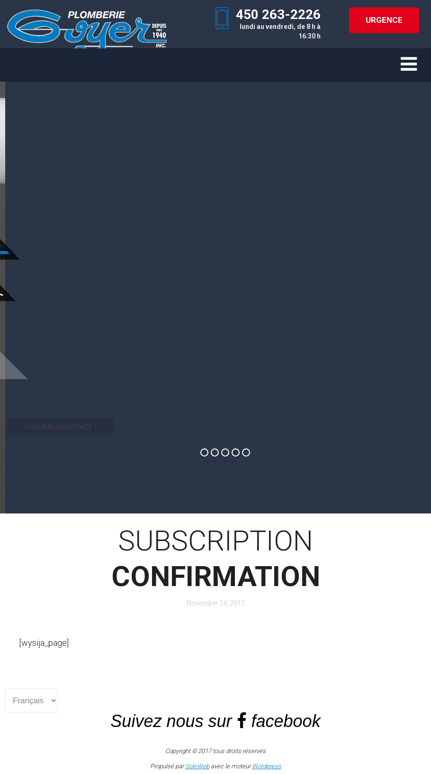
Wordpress (266, 766)
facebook (286, 721)
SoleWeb (197, 766)
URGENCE (384, 20)
